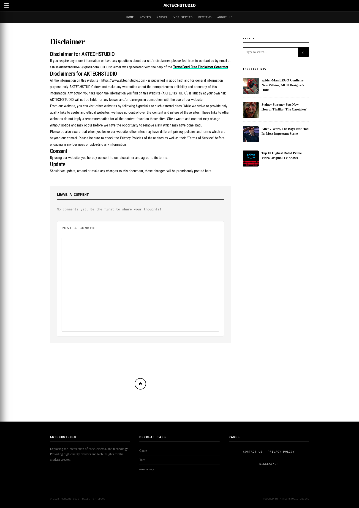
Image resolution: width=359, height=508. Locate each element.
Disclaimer (67, 41)
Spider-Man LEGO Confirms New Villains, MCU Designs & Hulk (282, 85)
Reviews (205, 17)
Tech (142, 460)
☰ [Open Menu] (6, 5)
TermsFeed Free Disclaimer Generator (200, 67)
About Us (225, 17)
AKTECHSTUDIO (179, 5)
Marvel (162, 17)
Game (143, 450)
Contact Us (252, 452)
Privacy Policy (281, 452)
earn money (146, 469)
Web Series (183, 17)
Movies (145, 17)
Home (130, 17)
